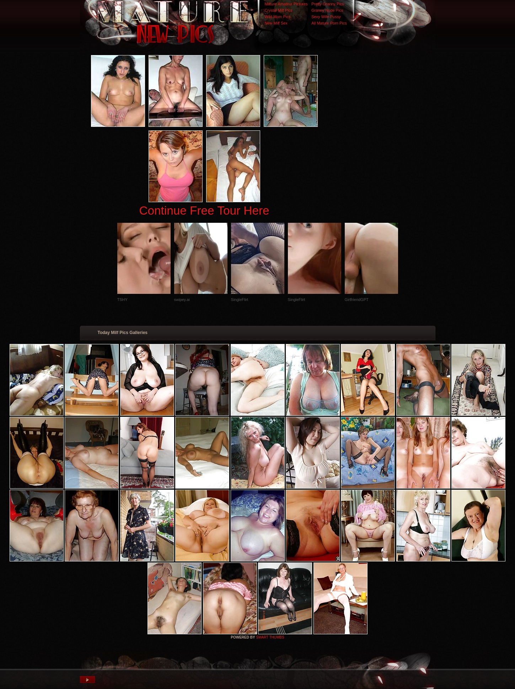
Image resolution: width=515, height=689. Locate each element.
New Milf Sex (276, 23)
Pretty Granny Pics (327, 4)
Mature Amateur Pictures (286, 4)
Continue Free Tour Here (204, 210)
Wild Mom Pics (278, 17)
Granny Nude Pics (327, 10)
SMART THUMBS (270, 637)
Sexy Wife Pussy (326, 17)
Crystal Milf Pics (279, 10)
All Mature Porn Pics (329, 23)
